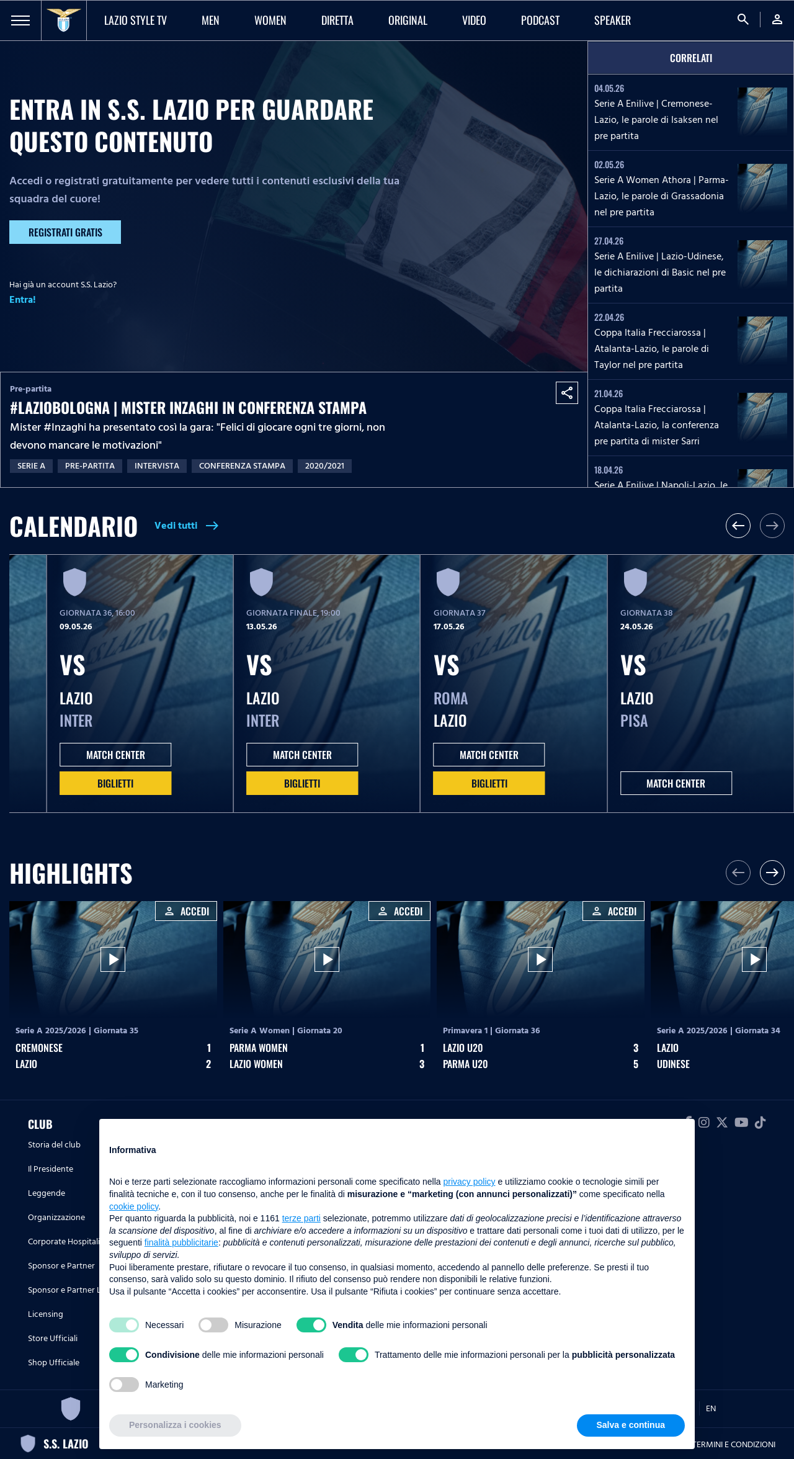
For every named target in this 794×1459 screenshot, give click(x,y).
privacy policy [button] (470, 1182)
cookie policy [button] (133, 1206)
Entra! (22, 300)
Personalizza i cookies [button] (175, 1425)
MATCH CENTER (115, 754)
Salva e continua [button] (631, 1425)
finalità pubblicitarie (181, 1242)
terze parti (301, 1218)
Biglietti (115, 783)
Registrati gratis (65, 232)
